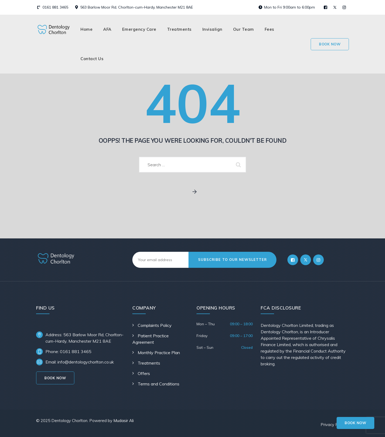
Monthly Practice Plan (159, 352)
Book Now (355, 423)
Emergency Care (139, 29)
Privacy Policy (333, 424)
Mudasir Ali (123, 420)
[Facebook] (292, 259)
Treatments (179, 29)
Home (86, 29)
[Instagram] (318, 259)
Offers (144, 373)
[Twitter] (305, 259)
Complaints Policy (155, 325)
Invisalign (212, 29)
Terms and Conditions (158, 383)
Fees (269, 29)
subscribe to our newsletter (232, 259)
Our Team (243, 29)
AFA (107, 29)
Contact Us (91, 58)
